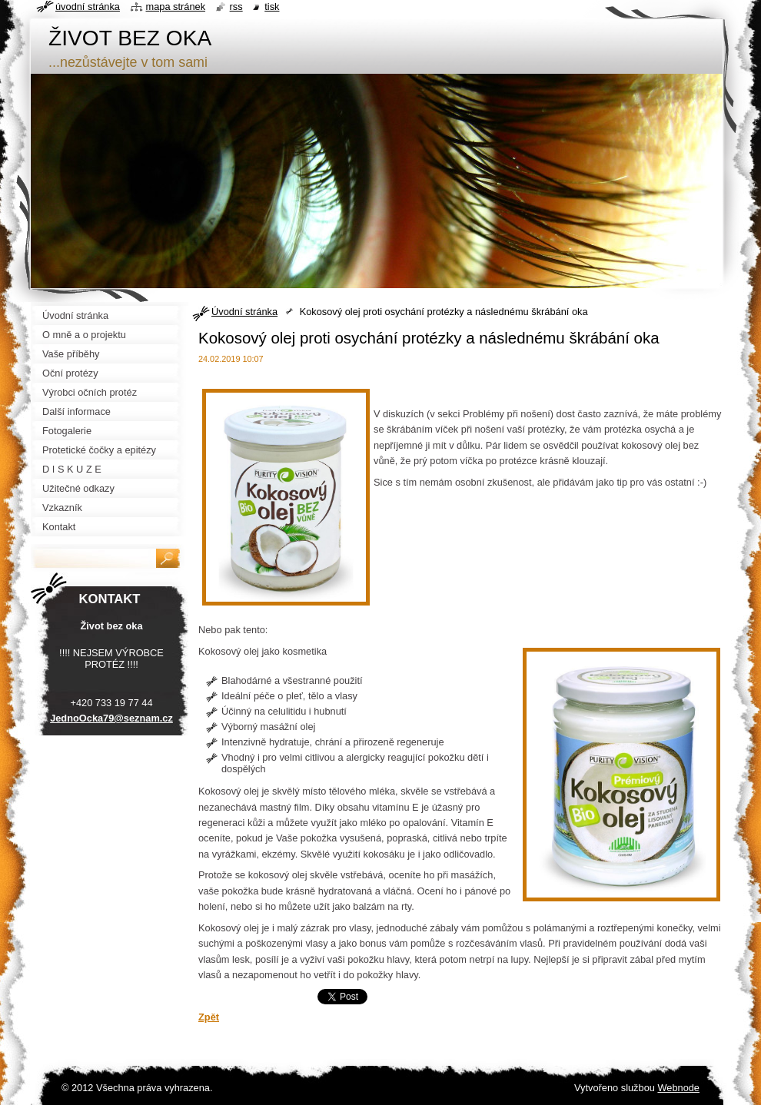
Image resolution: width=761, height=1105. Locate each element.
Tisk (271, 6)
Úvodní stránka (244, 311)
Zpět (208, 1017)
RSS (236, 6)
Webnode (678, 1087)
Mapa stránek (176, 6)
